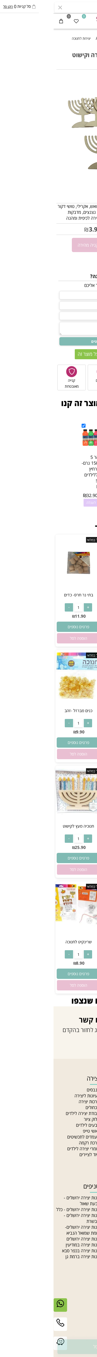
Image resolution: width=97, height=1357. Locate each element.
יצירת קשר (82, 1298)
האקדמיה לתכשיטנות (76, 1101)
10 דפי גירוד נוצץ (72, 942)
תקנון (90, 1125)
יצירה (39, 1078)
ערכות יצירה (35, 1101)
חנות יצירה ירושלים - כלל (24, 1209)
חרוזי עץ (88, 1239)
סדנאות (88, 1154)
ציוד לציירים (36, 1154)
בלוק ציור (38, 1119)
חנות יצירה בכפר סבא (27, 1251)
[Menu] (89, 21)
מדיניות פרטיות (82, 1137)
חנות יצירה (85, 1090)
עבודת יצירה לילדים (29, 1113)
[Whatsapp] (6, 1309)
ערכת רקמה (35, 1143)
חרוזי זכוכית (85, 1233)
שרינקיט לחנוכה (25, 942)
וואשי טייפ (37, 1131)
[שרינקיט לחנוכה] (25, 928)
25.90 (73, 847)
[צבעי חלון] (72, 590)
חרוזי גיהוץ (86, 1198)
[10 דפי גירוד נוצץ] (72, 928)
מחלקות (88, 1149)
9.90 (74, 732)
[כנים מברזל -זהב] (25, 697)
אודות (90, 1096)
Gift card (86, 1160)
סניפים (89, 1113)
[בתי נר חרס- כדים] (25, 590)
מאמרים (88, 1107)
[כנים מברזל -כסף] (72, 697)
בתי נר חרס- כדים (25, 595)
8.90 (26, 963)
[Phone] (6, 1328)
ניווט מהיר (82, 1078)
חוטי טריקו (86, 1221)
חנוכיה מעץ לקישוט (72, 826)
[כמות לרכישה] (90, 244)
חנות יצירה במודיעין (29, 1245)
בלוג (91, 1143)
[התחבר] (74, 21)
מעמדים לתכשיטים (30, 1137)
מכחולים (39, 1107)
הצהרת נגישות (82, 1131)
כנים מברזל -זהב (25, 710)
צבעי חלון (72, 595)
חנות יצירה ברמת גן (29, 1256)
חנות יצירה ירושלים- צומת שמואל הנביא (28, 1230)
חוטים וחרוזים (79, 1186)
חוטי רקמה (85, 1227)
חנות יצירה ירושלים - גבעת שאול (28, 1200)
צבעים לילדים (34, 1125)
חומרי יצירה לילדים (30, 1149)
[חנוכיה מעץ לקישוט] (72, 813)
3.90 (41, 229)
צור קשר (87, 1119)
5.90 (90, 230)
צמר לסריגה (84, 1215)
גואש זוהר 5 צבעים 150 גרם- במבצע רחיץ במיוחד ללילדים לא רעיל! (42, 469)
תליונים (88, 1209)
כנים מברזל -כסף (72, 710)
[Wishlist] (23, 21)
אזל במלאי (86, 77)
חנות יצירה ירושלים (29, 1239)
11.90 (26, 616)
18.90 (73, 616)
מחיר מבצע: (58, 230)
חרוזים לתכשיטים (80, 1245)
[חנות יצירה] (48, 19)
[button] (72, 638)
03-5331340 (71, 1309)
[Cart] (7, 21)
